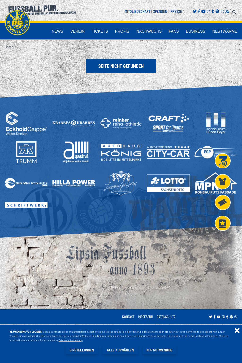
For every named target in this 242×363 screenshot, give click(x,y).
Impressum (145, 317)
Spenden (160, 11)
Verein (105, 31)
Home (9, 47)
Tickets (124, 31)
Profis (142, 31)
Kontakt (128, 317)
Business (203, 31)
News (88, 31)
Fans (185, 31)
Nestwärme (227, 31)
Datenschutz (166, 317)
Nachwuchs (164, 31)
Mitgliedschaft (138, 11)
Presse (176, 11)
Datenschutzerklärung (71, 340)
